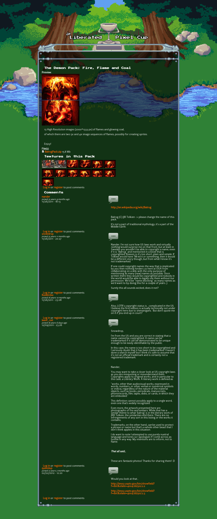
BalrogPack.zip (53, 152)
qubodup (47, 468)
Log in (46, 187)
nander (46, 197)
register (58, 187)
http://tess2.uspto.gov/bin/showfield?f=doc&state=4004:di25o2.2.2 (132, 485)
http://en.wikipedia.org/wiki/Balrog (131, 207)
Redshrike (47, 295)
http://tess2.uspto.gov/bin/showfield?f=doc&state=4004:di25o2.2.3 (132, 492)
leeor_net (47, 320)
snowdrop (47, 234)
